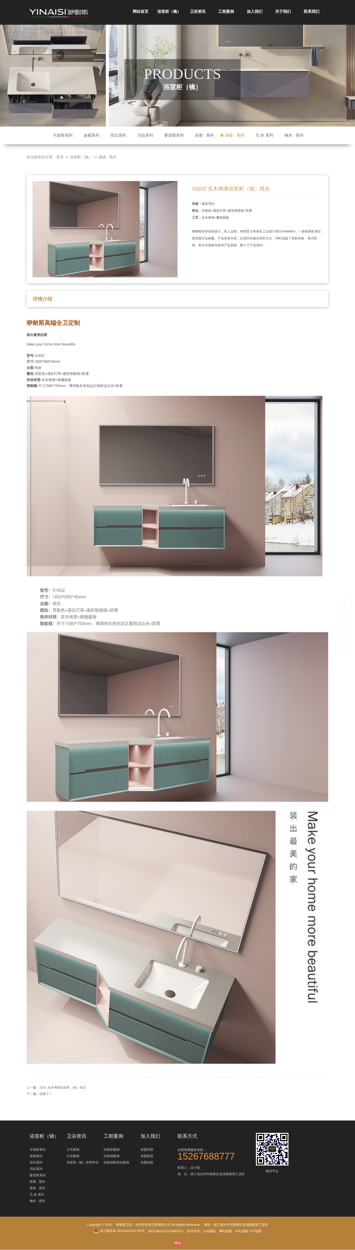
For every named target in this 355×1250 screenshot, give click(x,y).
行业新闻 (73, 1156)
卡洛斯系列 (62, 135)
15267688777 (345, 604)
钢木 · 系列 (293, 135)
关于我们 (283, 11)
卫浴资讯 (198, 11)
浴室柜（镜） (169, 11)
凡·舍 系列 (264, 135)
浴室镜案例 (112, 1156)
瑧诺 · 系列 (234, 135)
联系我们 (312, 11)
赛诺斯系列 (174, 135)
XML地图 (241, 1231)
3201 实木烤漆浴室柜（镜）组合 (62, 1109)
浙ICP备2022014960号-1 (166, 1231)
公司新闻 (73, 1150)
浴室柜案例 (112, 1150)
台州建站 (209, 1231)
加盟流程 (147, 1162)
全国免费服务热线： (214, 1154)
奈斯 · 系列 (204, 135)
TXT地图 (255, 1231)
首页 (60, 179)
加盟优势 (147, 1150)
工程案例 (226, 11)
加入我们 (255, 11)
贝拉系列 (145, 135)
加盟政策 (147, 1156)
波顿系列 (91, 135)
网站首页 (140, 11)
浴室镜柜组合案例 (116, 1162)
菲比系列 (118, 135)
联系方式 (187, 1136)
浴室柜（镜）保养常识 (83, 1162)
